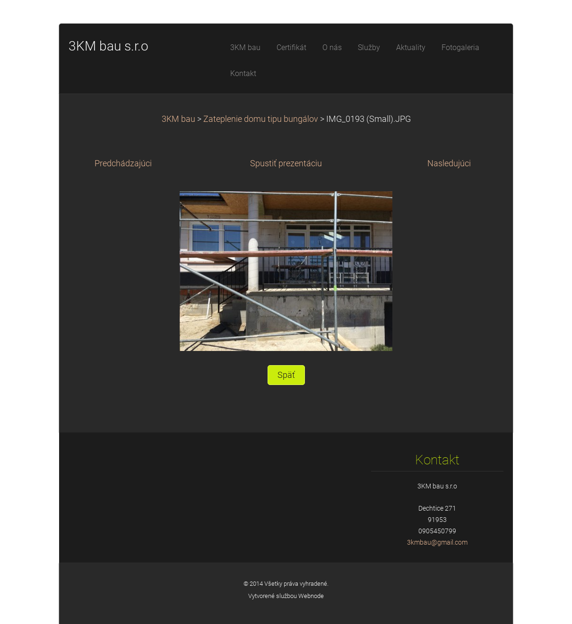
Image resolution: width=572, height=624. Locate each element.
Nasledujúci (449, 163)
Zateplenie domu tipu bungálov (260, 119)
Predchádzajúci (123, 163)
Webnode (311, 595)
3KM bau (178, 119)
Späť (286, 375)
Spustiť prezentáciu (286, 163)
